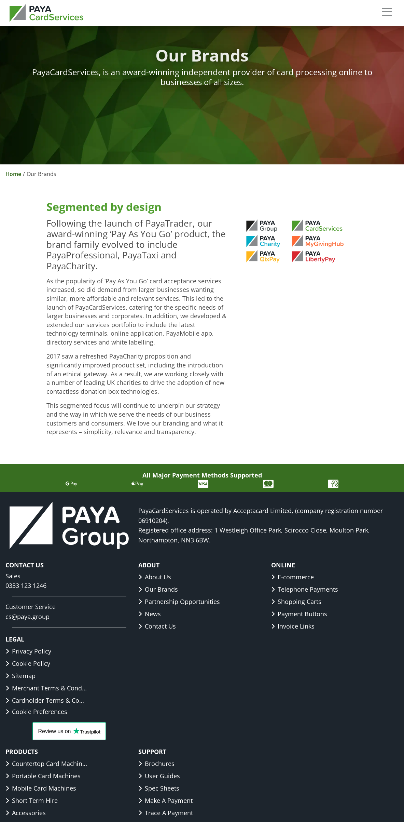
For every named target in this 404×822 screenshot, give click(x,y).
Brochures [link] (156, 763)
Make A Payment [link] (165, 800)
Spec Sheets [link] (158, 788)
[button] (387, 11)
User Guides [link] (159, 776)
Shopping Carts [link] (296, 601)
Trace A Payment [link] (165, 813)
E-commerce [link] (292, 577)
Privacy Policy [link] (28, 651)
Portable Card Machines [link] (43, 776)
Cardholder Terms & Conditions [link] (46, 700)
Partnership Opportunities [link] (179, 601)
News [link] (149, 614)
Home (13, 174)
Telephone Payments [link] (304, 589)
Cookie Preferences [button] (36, 712)
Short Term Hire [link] (31, 800)
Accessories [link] (25, 813)
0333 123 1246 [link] (25, 585)
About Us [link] (154, 577)
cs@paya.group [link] (27, 616)
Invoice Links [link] (293, 626)
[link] (46, 13)
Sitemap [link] (20, 676)
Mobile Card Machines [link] (40, 788)
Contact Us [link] (157, 626)
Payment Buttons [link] (299, 614)
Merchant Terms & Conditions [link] (46, 688)
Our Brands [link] (158, 589)
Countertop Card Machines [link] (46, 763)
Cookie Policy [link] (27, 663)
